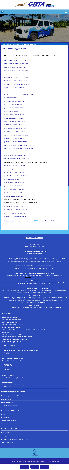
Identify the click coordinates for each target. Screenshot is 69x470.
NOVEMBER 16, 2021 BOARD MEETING (15, 67)
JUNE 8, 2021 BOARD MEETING (13, 104)
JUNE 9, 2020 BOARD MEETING (13, 186)
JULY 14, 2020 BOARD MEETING (13, 179)
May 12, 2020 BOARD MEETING (13, 192)
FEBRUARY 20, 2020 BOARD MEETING (15, 206)
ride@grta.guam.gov (9, 371)
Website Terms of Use (33, 461)
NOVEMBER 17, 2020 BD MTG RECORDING (16, 159)
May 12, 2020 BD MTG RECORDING (14, 196)
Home (4, 44)
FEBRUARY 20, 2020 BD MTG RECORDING (16, 209)
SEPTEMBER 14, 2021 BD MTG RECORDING (16, 84)
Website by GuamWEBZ (53, 461)
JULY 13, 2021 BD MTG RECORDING (14, 101)
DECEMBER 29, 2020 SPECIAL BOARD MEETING (17, 145)
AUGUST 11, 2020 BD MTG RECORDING (15, 176)
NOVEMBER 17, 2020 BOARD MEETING (15, 155)
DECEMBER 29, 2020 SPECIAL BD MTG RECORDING (18, 148)
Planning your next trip (7, 436)
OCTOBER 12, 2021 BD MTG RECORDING (16, 77)
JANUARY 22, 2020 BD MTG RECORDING (15, 216)
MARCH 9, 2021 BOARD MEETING (13, 125)
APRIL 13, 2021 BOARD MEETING (13, 118)
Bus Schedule (5, 417)
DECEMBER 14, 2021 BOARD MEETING (15, 60)
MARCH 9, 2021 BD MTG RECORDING (15, 128)
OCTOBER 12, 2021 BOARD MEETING (14, 74)
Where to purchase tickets (8, 420)
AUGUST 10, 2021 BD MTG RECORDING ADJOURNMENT (20, 94)
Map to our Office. (6, 433)
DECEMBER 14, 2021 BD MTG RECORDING (16, 64)
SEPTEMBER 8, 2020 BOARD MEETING (15, 165)
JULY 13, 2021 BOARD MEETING (13, 98)
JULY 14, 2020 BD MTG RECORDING (14, 182)
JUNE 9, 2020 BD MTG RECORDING (14, 189)
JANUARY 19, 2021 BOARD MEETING (14, 138)
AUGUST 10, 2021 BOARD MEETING (14, 87)
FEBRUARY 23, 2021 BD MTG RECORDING (16, 135)
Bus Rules (4, 424)
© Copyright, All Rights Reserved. (18, 461)
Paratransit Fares (6, 399)
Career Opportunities (7, 442)
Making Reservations (7, 402)
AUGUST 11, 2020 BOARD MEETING (14, 172)
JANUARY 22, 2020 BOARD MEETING (14, 213)
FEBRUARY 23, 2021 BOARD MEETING (15, 131)
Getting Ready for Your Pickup (9, 405)
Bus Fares (4, 414)
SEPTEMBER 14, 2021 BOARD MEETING (15, 81)
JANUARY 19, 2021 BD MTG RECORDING (15, 142)
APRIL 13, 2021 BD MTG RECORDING (14, 121)
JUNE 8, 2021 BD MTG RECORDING (14, 108)
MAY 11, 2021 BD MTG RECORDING (14, 114)
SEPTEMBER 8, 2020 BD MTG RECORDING (16, 169)
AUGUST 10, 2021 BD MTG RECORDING (15, 91)
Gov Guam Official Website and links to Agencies (14, 439)
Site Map (43, 461)
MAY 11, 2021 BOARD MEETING (13, 111)
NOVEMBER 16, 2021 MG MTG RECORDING (16, 70)
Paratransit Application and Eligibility (11, 396)
